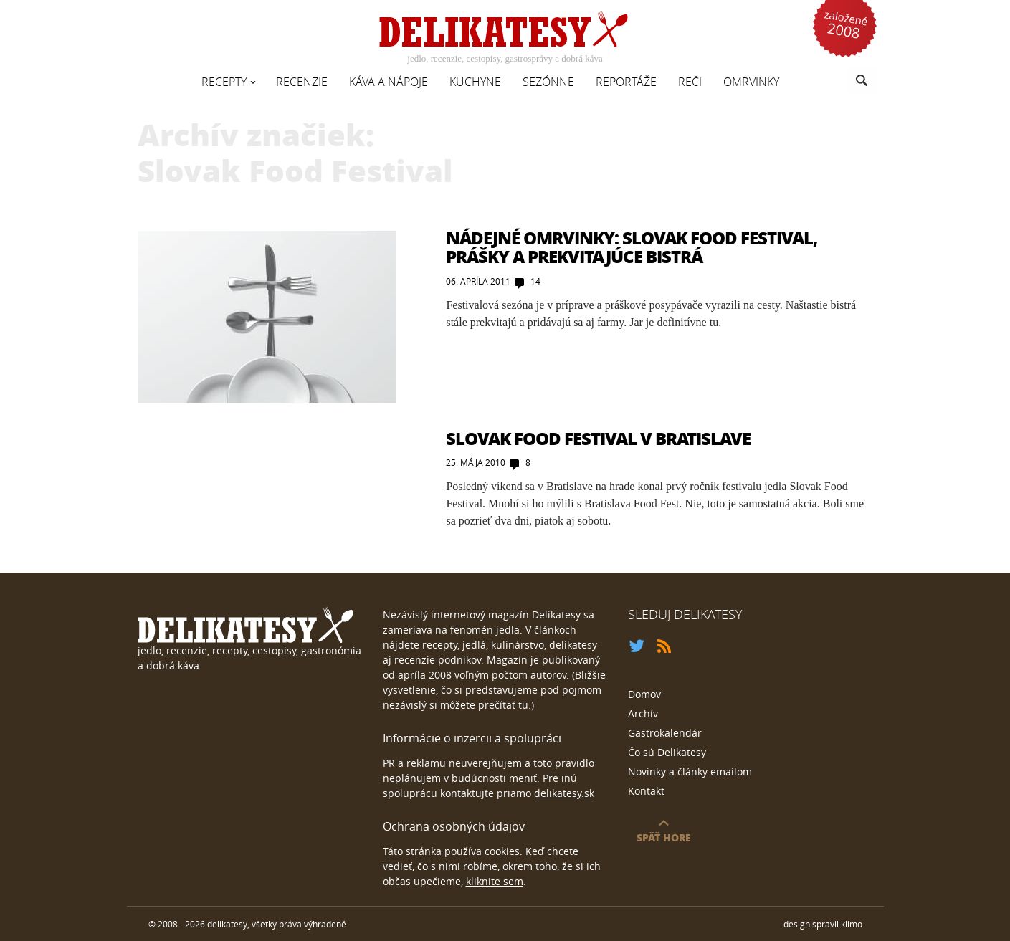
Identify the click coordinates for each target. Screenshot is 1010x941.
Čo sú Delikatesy (667, 752)
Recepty (224, 82)
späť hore (664, 837)
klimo (851, 924)
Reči (690, 82)
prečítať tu (503, 705)
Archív (643, 713)
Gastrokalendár (665, 733)
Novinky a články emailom (690, 771)
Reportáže (626, 82)
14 (535, 281)
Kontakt (646, 791)
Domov (644, 694)
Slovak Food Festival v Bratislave (598, 438)
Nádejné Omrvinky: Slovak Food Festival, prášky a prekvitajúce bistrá (631, 247)
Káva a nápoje (388, 82)
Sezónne (548, 82)
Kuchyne (475, 82)
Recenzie (302, 82)
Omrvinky (751, 82)
